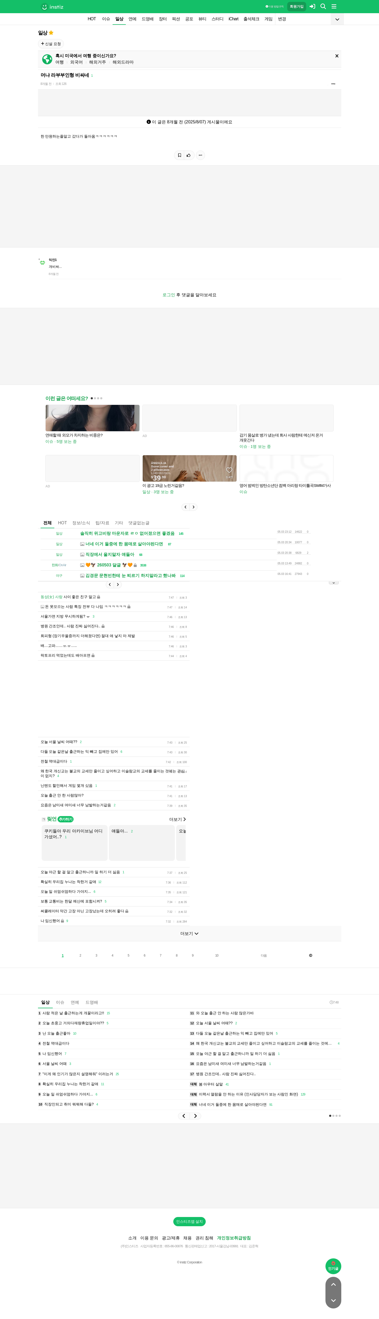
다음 (264, 955)
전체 (47, 523)
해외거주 (97, 62)
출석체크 (251, 19)
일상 (119, 19)
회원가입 (297, 6)
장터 (163, 19)
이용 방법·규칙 (275, 6)
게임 (268, 19)
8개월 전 (46, 84)
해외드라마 (123, 62)
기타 (119, 523)
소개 (132, 1238)
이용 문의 (149, 1238)
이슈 (106, 19)
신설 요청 (51, 44)
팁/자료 (102, 523)
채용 (187, 1238)
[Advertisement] (190, 1166)
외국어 (76, 62)
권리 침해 (204, 1238)
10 (216, 955)
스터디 (217, 19)
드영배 (147, 19)
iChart (233, 19)
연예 (132, 19)
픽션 (176, 19)
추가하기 (65, 819)
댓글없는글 (139, 523)
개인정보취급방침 (234, 1238)
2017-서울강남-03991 (223, 1246)
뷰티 (202, 19)
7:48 (334, 1002)
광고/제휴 (171, 1238)
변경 (282, 19)
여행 (59, 62)
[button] (185, 507)
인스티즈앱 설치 (189, 1221)
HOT (92, 19)
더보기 (177, 819)
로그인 (168, 295)
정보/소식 (81, 523)
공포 (189, 19)
